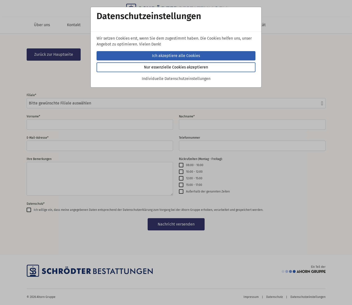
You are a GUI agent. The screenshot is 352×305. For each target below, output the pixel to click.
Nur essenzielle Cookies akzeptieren (176, 67)
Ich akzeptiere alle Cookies (176, 55)
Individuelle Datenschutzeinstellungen (176, 78)
